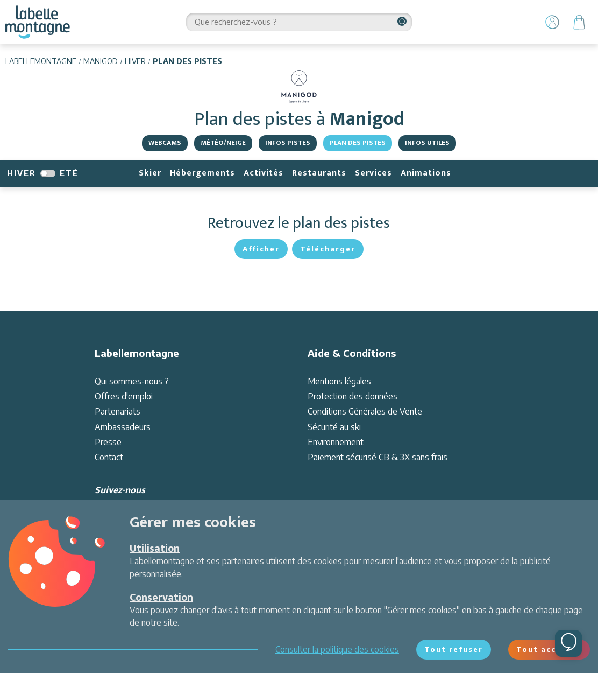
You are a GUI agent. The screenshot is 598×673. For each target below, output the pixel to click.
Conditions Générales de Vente (365, 411)
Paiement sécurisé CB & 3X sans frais (377, 457)
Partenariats (117, 411)
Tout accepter (549, 649)
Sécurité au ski (334, 427)
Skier (150, 173)
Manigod (100, 61)
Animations (426, 173)
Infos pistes (287, 143)
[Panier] (579, 22)
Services (373, 173)
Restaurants (319, 173)
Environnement (336, 442)
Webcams (164, 143)
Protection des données (352, 396)
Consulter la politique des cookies (337, 649)
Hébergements (202, 173)
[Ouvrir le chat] (568, 643)
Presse (108, 442)
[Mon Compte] (552, 22)
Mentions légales (339, 381)
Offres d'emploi (124, 396)
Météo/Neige (223, 143)
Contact (109, 457)
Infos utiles (427, 143)
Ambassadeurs (123, 427)
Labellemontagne (40, 61)
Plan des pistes (358, 143)
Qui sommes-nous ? (132, 381)
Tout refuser (453, 649)
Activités (263, 173)
